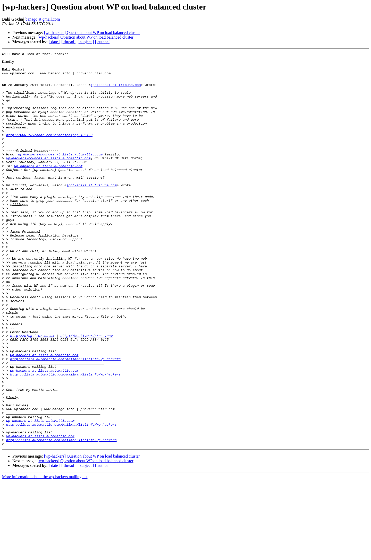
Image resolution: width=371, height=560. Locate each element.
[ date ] (54, 42)
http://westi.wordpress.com (86, 392)
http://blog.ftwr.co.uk (32, 392)
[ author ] (103, 42)
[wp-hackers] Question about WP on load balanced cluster (92, 32)
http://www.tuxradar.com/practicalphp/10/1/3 (49, 152)
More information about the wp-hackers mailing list (44, 555)
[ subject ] (86, 42)
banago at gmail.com (43, 19)
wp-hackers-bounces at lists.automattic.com (60, 175)
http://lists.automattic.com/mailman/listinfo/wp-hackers (65, 420)
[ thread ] (69, 42)
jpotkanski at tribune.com (115, 91)
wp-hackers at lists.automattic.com (48, 189)
